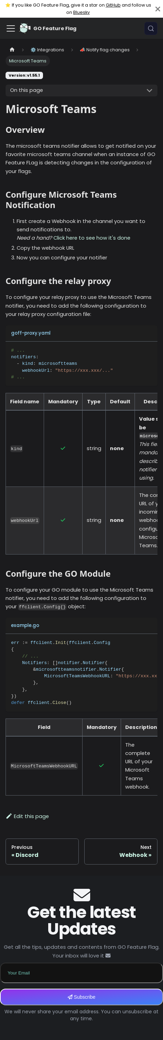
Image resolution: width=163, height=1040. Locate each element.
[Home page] (12, 49)
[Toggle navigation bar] (11, 28)
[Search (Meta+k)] (150, 28)
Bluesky (81, 12)
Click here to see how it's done (91, 237)
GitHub (113, 5)
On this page (26, 90)
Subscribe (81, 997)
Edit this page (27, 816)
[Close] (158, 9)
